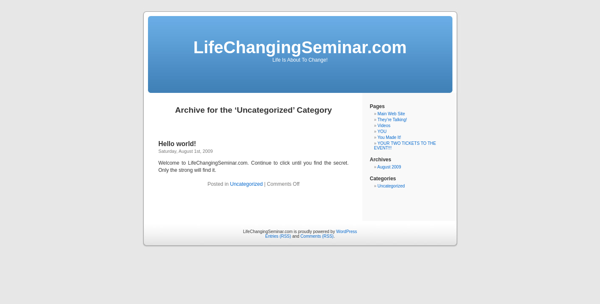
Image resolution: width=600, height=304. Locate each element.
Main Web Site (391, 113)
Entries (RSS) (278, 236)
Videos (384, 125)
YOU (382, 131)
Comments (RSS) (317, 236)
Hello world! (177, 143)
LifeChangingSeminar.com (300, 47)
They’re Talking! (392, 119)
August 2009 (389, 167)
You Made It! (389, 137)
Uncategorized (246, 184)
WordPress (346, 231)
